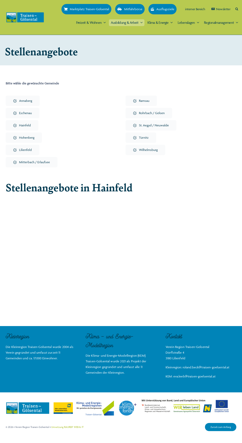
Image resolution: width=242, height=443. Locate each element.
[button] (236, 9)
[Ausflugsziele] (162, 9)
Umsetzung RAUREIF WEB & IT (67, 426)
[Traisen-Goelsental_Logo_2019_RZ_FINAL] (25, 13)
